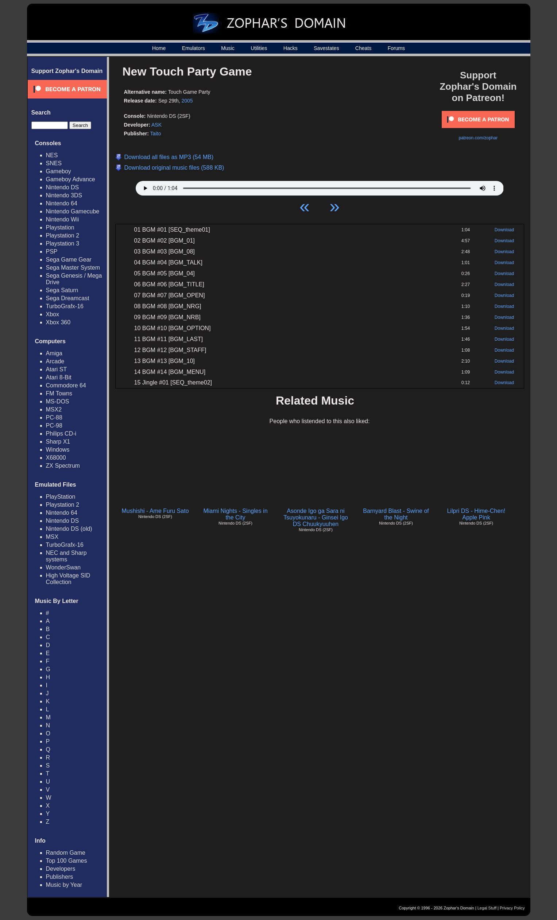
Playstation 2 (63, 235)
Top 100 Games (66, 861)
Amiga (54, 353)
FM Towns (59, 393)
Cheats (363, 48)
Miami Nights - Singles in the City (235, 514)
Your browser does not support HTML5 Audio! (320, 186)
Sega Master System (73, 267)
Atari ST (56, 369)
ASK (156, 125)
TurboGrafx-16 (65, 306)
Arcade (55, 361)
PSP (52, 251)
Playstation (60, 227)
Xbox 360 (58, 322)
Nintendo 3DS (64, 195)
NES (52, 155)
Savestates (326, 48)
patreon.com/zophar (478, 137)
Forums (396, 48)
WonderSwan (63, 567)
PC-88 (54, 417)
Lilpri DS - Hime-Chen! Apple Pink (476, 514)
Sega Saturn (62, 290)
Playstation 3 (63, 243)
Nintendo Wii (62, 219)
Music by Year (64, 885)
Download (504, 229)
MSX (52, 537)
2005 (187, 101)
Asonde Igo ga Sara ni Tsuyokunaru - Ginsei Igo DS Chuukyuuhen (315, 517)
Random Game (66, 853)
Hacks (290, 48)
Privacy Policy (512, 908)
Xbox (52, 314)
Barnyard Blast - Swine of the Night (396, 514)
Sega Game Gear (69, 259)
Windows (58, 450)
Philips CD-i (61, 433)
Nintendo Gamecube (73, 211)
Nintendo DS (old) (69, 529)
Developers (61, 869)
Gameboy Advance (70, 179)
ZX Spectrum (63, 466)
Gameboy (58, 171)
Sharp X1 (58, 441)
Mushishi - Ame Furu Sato (155, 511)
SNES (54, 163)
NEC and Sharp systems (66, 556)
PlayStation (61, 497)
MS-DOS (57, 401)
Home (159, 48)
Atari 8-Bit (58, 377)
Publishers (59, 877)
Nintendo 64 (61, 203)
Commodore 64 (66, 385)
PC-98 (54, 425)
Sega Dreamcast (67, 298)
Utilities (259, 48)
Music (228, 48)
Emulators (193, 48)
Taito (155, 133)
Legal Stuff (486, 908)
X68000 (56, 458)
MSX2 (54, 409)
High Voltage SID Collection (68, 578)
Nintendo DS (62, 187)
